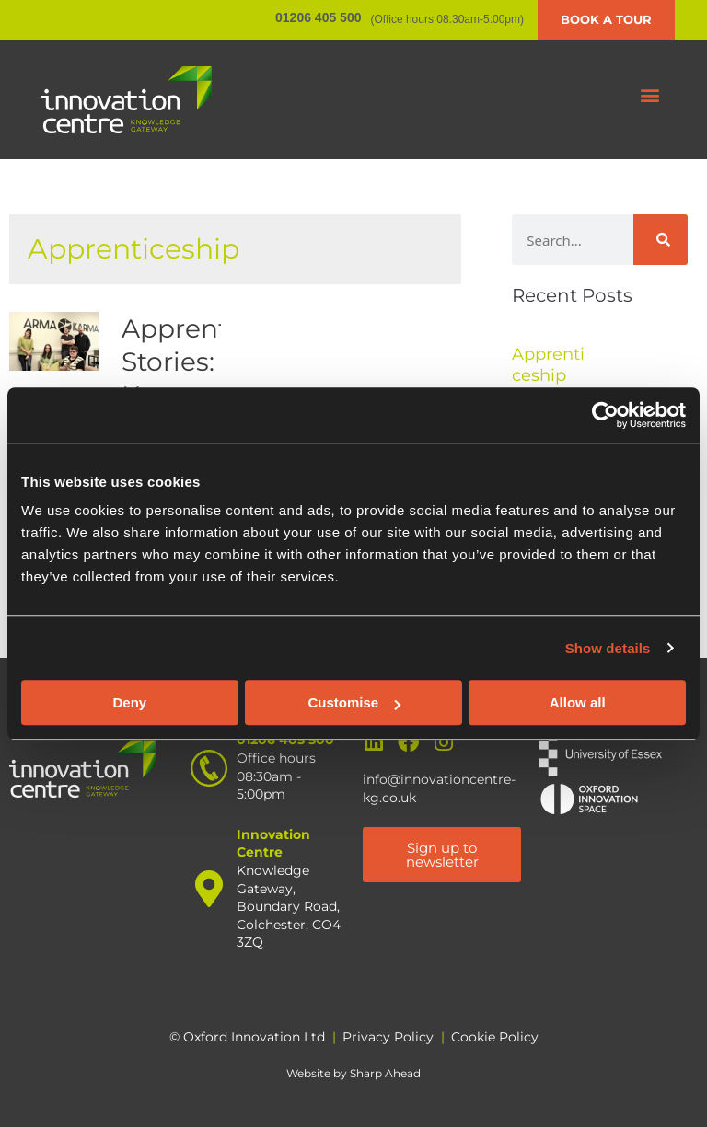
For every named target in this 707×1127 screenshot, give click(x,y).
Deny (129, 702)
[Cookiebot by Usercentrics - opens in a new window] (605, 415)
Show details (608, 648)
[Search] (660, 239)
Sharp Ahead (385, 1073)
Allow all (578, 702)
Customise (353, 702)
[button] (650, 95)
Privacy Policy (388, 1037)
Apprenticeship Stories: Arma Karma (221, 362)
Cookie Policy (495, 1037)
